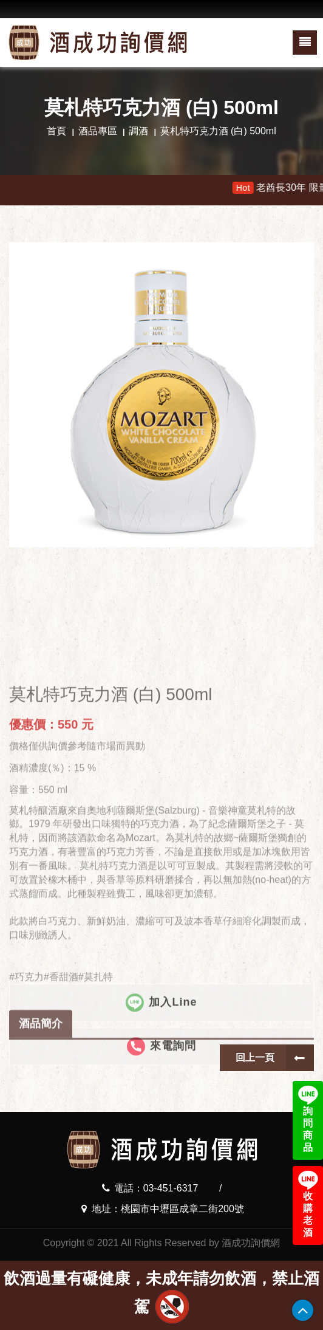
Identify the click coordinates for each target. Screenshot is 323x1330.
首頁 (56, 131)
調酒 (138, 131)
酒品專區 (97, 131)
